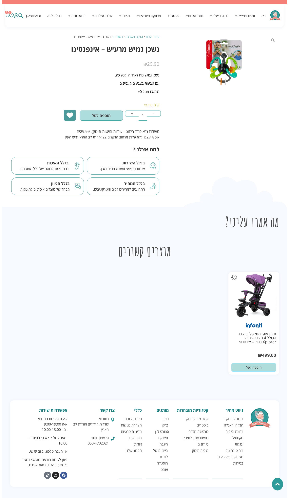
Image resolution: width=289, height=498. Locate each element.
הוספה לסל (94, 116)
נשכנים (118, 37)
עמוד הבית (152, 37)
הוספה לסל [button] (254, 368)
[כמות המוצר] (140, 116)
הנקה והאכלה (134, 37)
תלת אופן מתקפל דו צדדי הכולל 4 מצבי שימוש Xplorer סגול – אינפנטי (257, 338)
